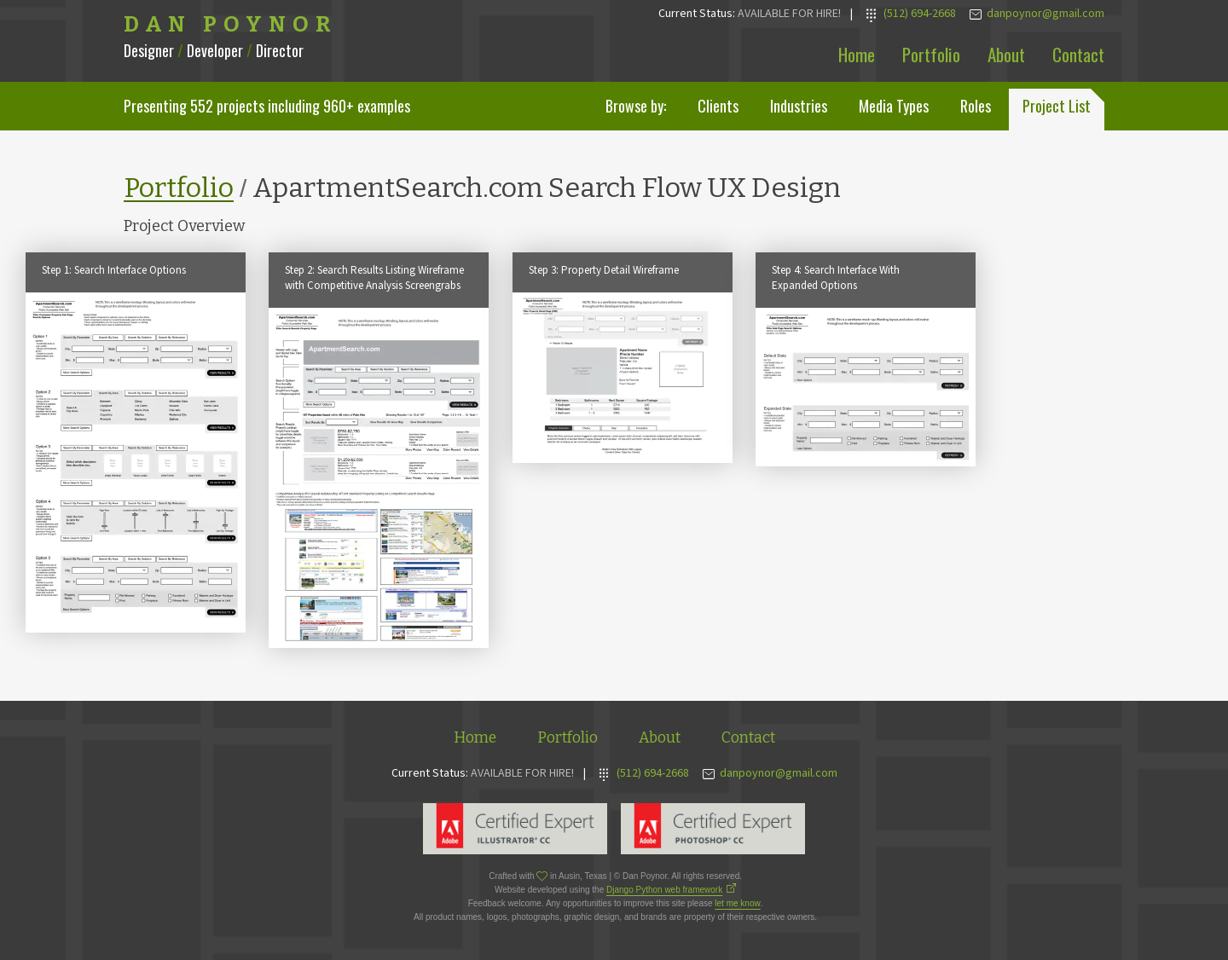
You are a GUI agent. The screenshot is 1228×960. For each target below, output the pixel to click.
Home (856, 54)
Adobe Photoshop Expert (713, 828)
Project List (1056, 106)
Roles (975, 106)
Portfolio (931, 54)
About (1006, 54)
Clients (718, 106)
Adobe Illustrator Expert (515, 828)
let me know (737, 903)
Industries (798, 106)
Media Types (894, 106)
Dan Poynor (231, 25)
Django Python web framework (664, 889)
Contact (1078, 54)
